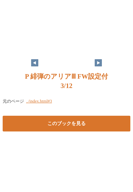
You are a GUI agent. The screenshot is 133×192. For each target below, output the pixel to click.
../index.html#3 (39, 101)
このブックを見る (66, 123)
